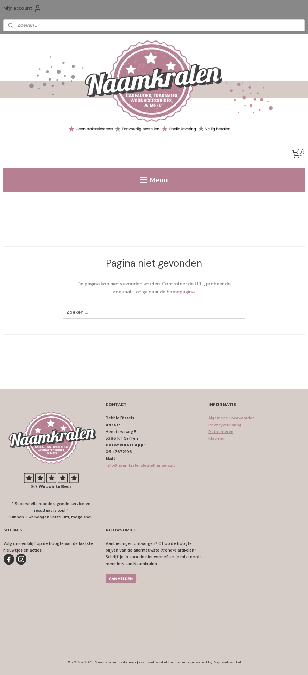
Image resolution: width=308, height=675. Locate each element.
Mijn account (22, 8)
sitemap (128, 662)
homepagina (180, 291)
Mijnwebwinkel (227, 662)
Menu (154, 179)
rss (142, 662)
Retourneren (220, 431)
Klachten (217, 438)
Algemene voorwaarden (231, 418)
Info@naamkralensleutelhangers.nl (140, 465)
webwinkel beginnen (167, 662)
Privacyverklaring (224, 425)
